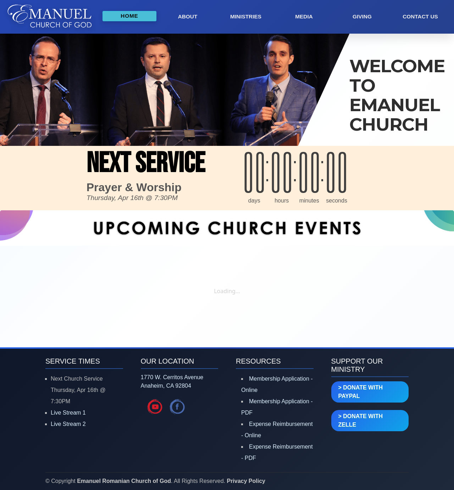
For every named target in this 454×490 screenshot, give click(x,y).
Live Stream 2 (68, 424)
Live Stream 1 (68, 413)
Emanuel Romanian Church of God (124, 481)
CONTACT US (420, 16)
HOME (129, 16)
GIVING (362, 16)
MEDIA (304, 16)
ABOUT (188, 16)
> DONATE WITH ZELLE (360, 420)
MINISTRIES (245, 16)
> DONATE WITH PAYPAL (360, 391)
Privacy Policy (246, 481)
